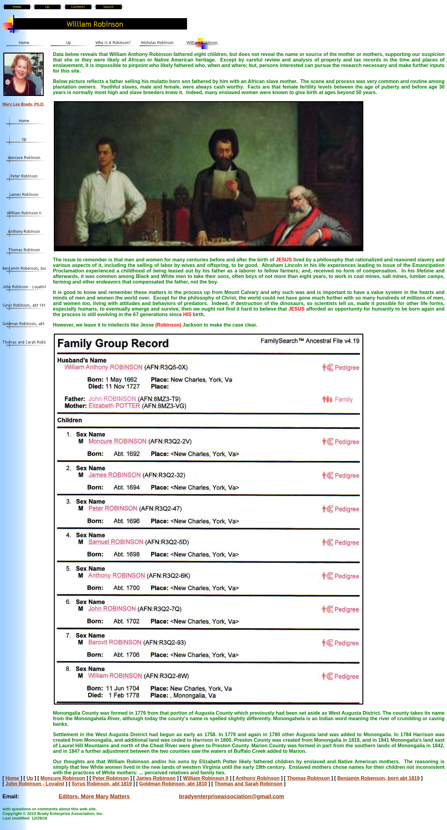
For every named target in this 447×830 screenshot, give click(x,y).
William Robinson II (205, 778)
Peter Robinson (111, 778)
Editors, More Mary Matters (94, 796)
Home (12, 778)
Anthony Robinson (258, 778)
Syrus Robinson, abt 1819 (102, 783)
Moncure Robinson (63, 778)
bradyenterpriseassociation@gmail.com (231, 796)
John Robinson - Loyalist (35, 783)
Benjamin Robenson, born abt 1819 (378, 778)
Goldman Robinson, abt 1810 (173, 783)
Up (29, 778)
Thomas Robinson (308, 778)
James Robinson (156, 778)
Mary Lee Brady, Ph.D (22, 104)
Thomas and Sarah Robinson (248, 783)
